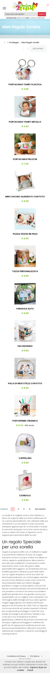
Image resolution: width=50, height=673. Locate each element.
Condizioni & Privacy (16, 656)
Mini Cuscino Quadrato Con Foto (25, 196)
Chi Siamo (35, 656)
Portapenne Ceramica (25, 420)
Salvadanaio (25, 346)
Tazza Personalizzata (25, 271)
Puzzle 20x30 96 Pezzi (25, 233)
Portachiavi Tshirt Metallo (25, 121)
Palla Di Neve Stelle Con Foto (25, 383)
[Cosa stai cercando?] (21, 14)
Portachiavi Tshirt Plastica (25, 84)
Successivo (40, 509)
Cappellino (25, 458)
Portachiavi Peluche (25, 159)
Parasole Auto (25, 308)
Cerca (42, 14)
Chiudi (30, 670)
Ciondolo (25, 495)
